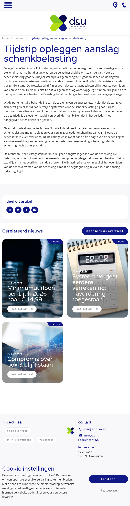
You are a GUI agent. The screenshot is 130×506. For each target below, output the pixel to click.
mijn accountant (19, 439)
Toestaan (108, 479)
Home (5, 38)
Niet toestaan (108, 490)
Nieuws (20, 38)
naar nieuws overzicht (105, 231)
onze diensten (17, 430)
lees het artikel (21, 308)
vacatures (46, 439)
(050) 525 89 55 (95, 429)
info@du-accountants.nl (89, 438)
